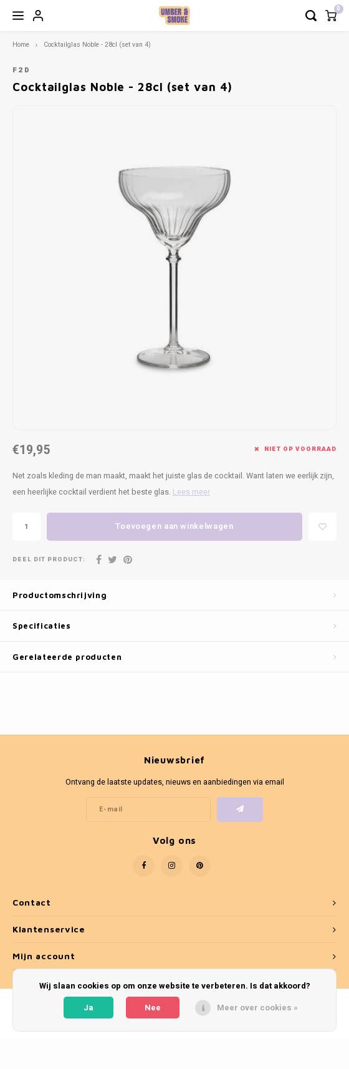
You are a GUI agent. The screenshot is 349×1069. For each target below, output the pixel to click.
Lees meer (191, 492)
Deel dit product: (48, 560)
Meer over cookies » (257, 1007)
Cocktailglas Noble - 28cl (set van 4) (97, 44)
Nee (153, 1007)
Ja (88, 1007)
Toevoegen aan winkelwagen (174, 526)
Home (20, 44)
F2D (21, 70)
